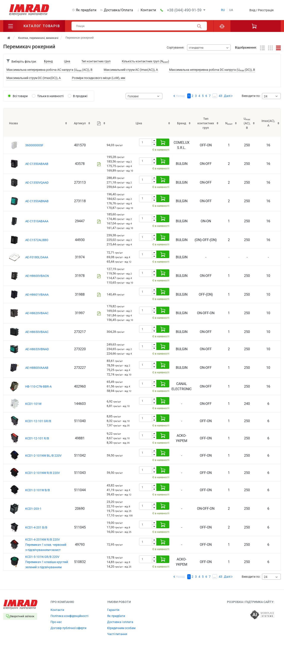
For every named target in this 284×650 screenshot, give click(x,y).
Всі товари (20, 96)
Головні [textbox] (133, 96)
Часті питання (117, 634)
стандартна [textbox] (196, 47)
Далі (227, 96)
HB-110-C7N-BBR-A (38, 386)
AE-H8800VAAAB (36, 367)
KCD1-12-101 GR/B (38, 421)
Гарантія (113, 610)
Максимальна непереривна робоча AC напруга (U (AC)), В (49, 70)
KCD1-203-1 (33, 508)
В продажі (80, 96)
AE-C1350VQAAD (37, 182)
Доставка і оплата (120, 622)
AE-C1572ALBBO (36, 240)
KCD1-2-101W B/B (37, 490)
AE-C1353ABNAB (37, 201)
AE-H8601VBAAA (37, 294)
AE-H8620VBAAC (37, 313)
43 (220, 96)
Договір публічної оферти (68, 628)
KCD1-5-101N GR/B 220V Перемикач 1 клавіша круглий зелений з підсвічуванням (46, 562)
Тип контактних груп (96, 61)
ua (231, 10)
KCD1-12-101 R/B (37, 438)
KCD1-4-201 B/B (36, 527)
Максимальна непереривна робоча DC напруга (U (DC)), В (212, 70)
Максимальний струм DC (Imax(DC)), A (33, 78)
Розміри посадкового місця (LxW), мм (98, 78)
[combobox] (209, 47)
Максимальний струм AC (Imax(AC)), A (131, 69)
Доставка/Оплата (118, 10)
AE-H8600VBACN (37, 276)
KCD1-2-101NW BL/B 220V (43, 455)
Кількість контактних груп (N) (145, 62)
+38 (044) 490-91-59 (184, 10)
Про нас (56, 622)
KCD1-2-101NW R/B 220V (42, 473)
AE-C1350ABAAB (36, 164)
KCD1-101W (33, 403)
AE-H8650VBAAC (37, 332)
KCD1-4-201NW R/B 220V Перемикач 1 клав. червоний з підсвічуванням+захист (45, 545)
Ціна (67, 61)
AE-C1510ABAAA (36, 221)
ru (223, 10)
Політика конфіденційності (69, 616)
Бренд (48, 61)
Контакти (148, 10)
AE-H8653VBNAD (37, 349)
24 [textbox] (265, 96)
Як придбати (86, 10)
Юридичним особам (121, 628)
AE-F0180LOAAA (36, 257)
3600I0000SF (34, 145)
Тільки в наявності (50, 96)
